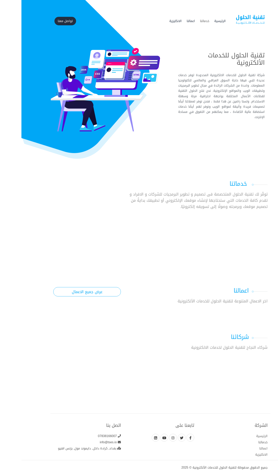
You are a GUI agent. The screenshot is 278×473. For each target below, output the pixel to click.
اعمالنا (169, 21)
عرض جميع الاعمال (65, 291)
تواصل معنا (43, 21)
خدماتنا (183, 21)
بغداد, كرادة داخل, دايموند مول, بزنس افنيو (67, 448)
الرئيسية (198, 21)
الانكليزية (154, 21)
